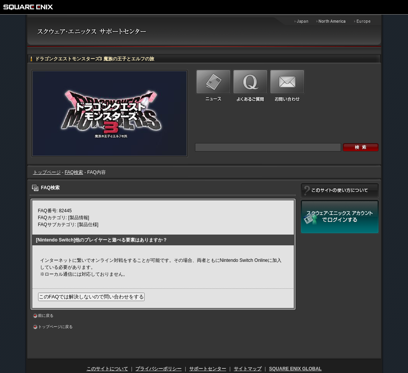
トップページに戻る (55, 327)
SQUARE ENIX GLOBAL (295, 368)
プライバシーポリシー (158, 368)
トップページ (47, 172)
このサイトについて (107, 368)
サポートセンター (207, 368)
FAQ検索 (74, 172)
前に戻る (45, 315)
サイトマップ (247, 368)
